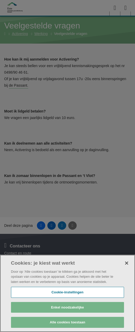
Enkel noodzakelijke (67, 307)
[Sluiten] (126, 263)
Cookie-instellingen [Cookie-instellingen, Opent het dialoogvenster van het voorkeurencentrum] (67, 292)
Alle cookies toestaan (67, 322)
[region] (67, 293)
